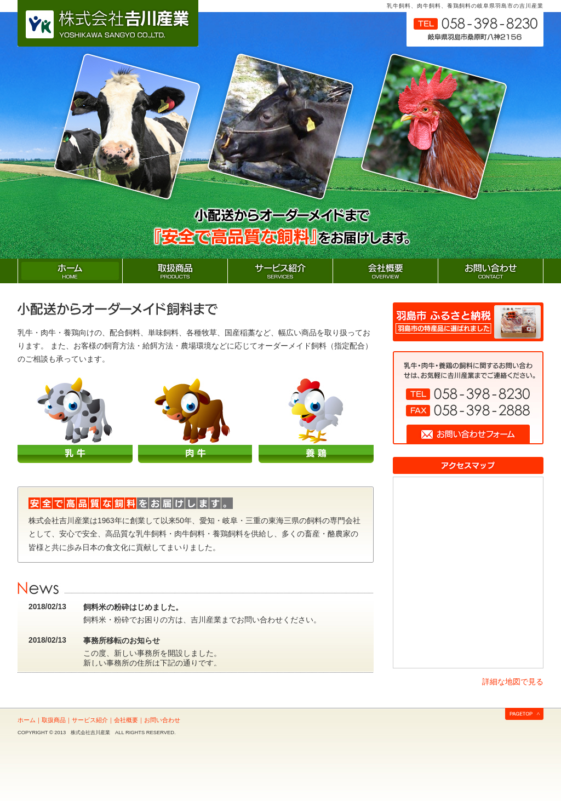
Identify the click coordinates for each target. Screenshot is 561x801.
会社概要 (126, 720)
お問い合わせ (162, 720)
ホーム (27, 720)
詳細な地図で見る (512, 682)
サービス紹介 (90, 720)
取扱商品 (54, 720)
